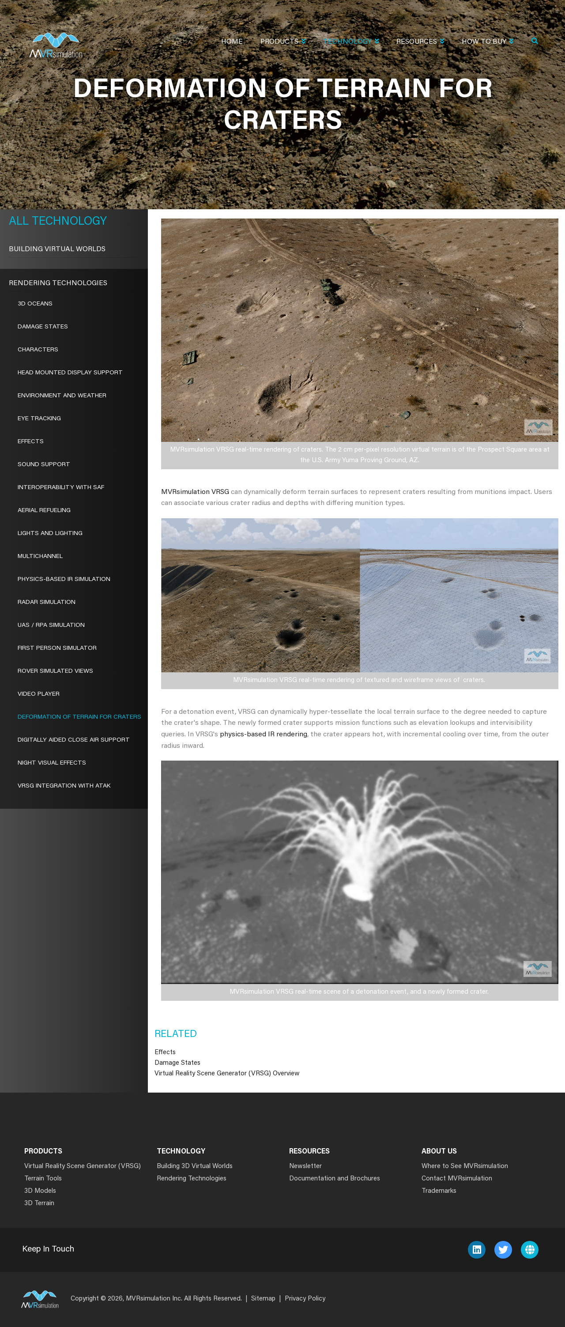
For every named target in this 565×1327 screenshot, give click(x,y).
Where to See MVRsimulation (465, 1166)
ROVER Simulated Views (55, 671)
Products (282, 42)
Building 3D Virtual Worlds (195, 1166)
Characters (38, 350)
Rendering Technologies (58, 283)
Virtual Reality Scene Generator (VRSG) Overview (227, 1074)
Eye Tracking (39, 419)
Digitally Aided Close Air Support (74, 740)
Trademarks (439, 1191)
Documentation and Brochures (334, 1179)
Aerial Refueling (44, 511)
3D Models (40, 1191)
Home (232, 41)
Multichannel (40, 557)
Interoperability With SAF (61, 488)
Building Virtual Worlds (57, 249)
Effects (165, 1052)
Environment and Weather (62, 396)
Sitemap (263, 1299)
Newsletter (305, 1166)
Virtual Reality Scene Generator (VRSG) (82, 1166)
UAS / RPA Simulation (51, 625)
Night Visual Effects (52, 763)
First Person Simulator (57, 648)
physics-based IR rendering (263, 734)
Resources (420, 42)
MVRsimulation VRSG (195, 492)
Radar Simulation (46, 602)
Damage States (177, 1063)
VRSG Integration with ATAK (64, 786)
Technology (351, 42)
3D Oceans (35, 304)
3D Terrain (39, 1203)
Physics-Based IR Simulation (64, 580)
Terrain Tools (43, 1179)
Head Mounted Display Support (70, 373)
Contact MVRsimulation (457, 1179)
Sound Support (44, 465)
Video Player (39, 694)
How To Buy (487, 42)
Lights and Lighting (50, 534)
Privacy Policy (305, 1299)
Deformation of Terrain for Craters (79, 717)
